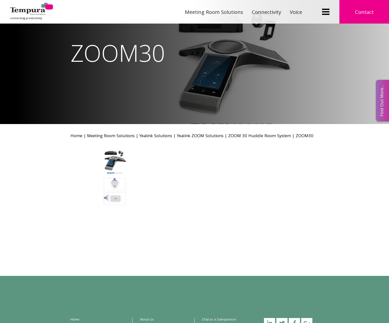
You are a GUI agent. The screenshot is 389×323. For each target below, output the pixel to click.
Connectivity (266, 12)
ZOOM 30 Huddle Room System (259, 136)
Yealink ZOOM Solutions (200, 136)
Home (76, 136)
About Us (147, 320)
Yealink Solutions (155, 136)
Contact (364, 12)
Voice (296, 12)
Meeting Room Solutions (214, 12)
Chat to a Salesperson (219, 320)
